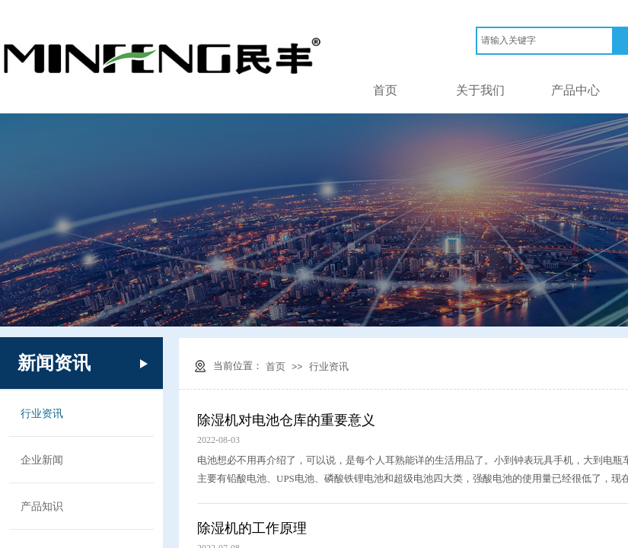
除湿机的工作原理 (252, 528)
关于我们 (480, 90)
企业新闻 (42, 460)
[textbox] (545, 41)
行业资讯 (329, 366)
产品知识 (42, 506)
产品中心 (575, 90)
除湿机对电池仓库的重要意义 (286, 420)
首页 (385, 90)
